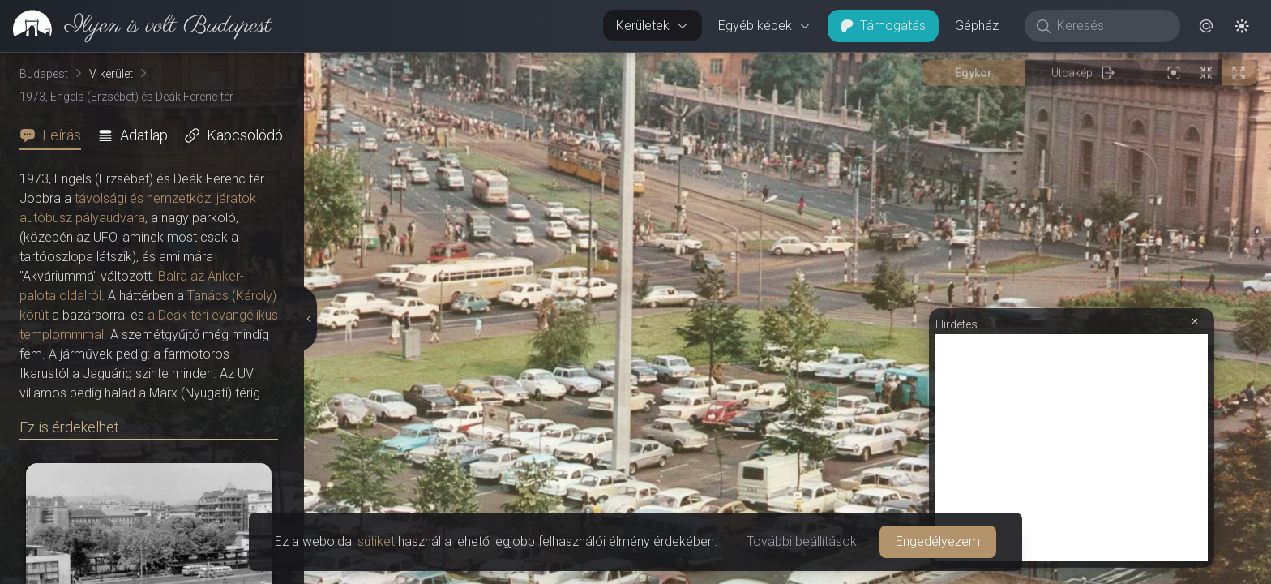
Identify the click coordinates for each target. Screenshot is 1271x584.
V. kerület (111, 73)
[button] (1206, 26)
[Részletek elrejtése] (307, 318)
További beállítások (802, 541)
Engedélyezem (938, 541)
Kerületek (652, 25)
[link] (136, 25)
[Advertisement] (1071, 447)
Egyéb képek (764, 25)
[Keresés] (1111, 26)
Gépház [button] (977, 25)
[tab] (55, 135)
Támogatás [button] (883, 25)
